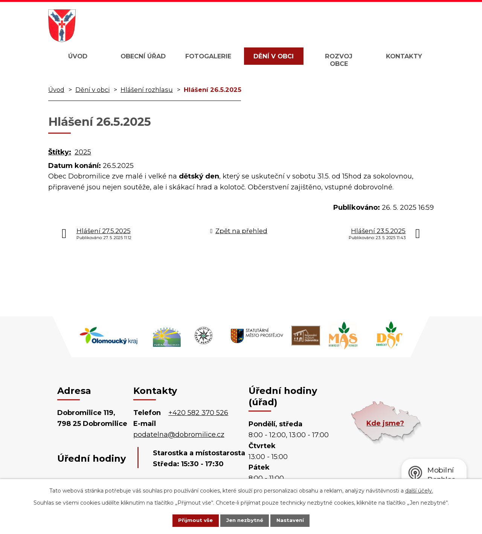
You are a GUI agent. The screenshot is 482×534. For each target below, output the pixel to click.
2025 (83, 152)
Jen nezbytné (244, 520)
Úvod (77, 56)
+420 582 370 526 (198, 413)
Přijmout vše (189, 520)
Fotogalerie (208, 56)
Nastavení (296, 520)
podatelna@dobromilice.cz (178, 434)
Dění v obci (273, 56)
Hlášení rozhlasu (146, 89)
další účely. (419, 490)
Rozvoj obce (338, 59)
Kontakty (404, 56)
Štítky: (59, 152)
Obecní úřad (143, 56)
